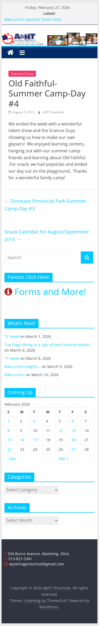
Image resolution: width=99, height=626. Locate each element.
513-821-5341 (18, 558)
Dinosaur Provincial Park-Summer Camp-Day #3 (45, 205)
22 (9, 449)
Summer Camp (22, 73)
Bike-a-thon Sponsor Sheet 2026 (32, 19)
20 (74, 439)
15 (9, 439)
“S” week (11, 336)
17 (35, 439)
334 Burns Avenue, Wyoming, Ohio (36, 553)
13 (74, 430)
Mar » (64, 458)
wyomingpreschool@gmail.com (34, 563)
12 (61, 430)
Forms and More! (45, 291)
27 (74, 449)
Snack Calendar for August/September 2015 (46, 235)
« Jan (11, 458)
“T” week (11, 358)
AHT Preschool (53, 112)
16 (22, 439)
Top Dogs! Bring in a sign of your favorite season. (47, 344)
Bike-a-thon (14, 374)
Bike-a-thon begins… (22, 366)
